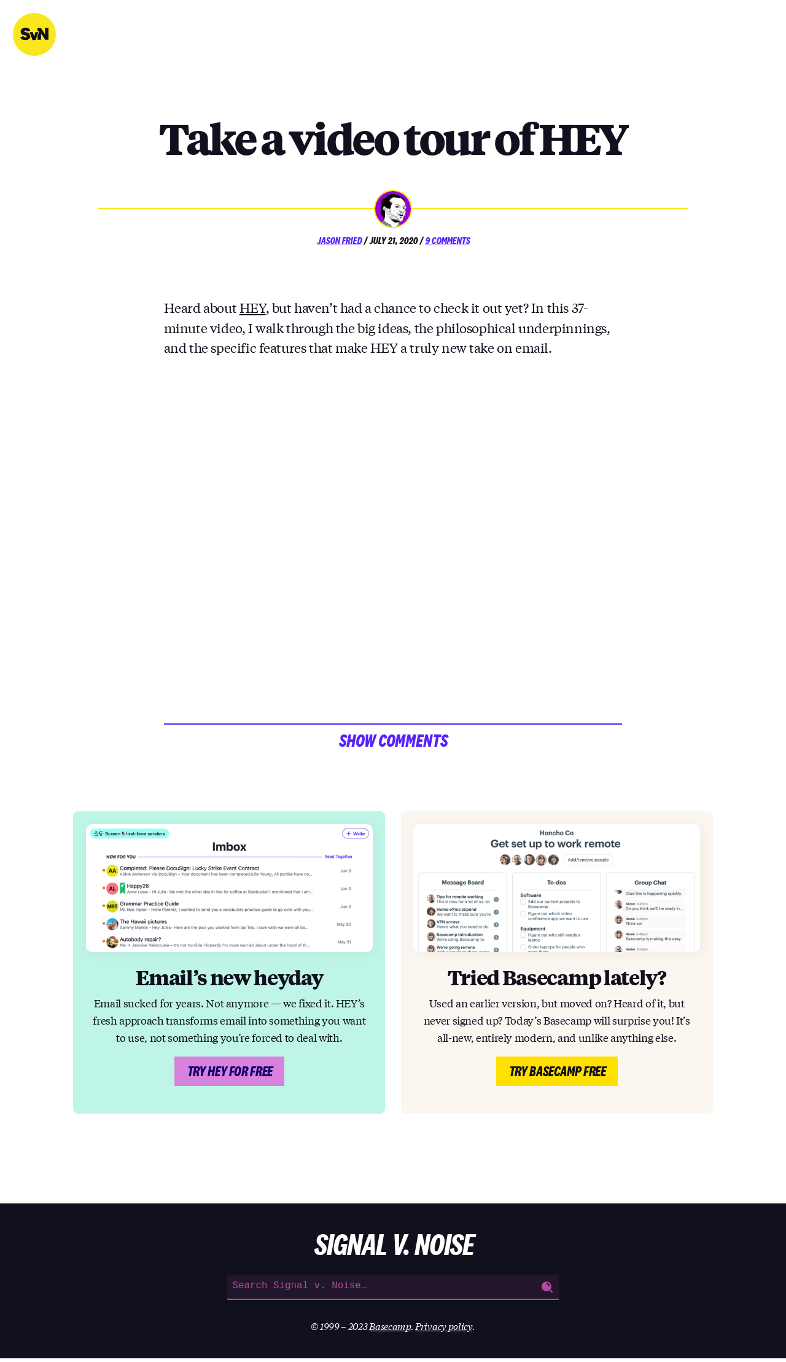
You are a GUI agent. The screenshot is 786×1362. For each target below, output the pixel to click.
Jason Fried (339, 240)
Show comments (393, 742)
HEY (252, 307)
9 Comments (447, 240)
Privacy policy (443, 1329)
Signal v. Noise (34, 34)
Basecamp (390, 1329)
